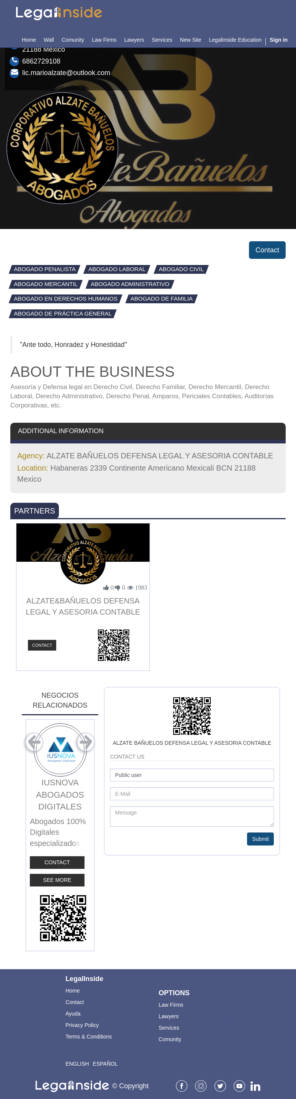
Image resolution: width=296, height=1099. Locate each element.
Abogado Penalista (44, 269)
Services (169, 1028)
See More (57, 880)
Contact (267, 250)
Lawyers (169, 1016)
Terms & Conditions (88, 1037)
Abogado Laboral (117, 269)
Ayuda (72, 1014)
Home (72, 991)
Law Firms (171, 1005)
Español (105, 1064)
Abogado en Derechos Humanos (65, 298)
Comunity (170, 1039)
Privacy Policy (82, 1025)
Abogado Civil (181, 269)
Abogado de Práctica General (63, 313)
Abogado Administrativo (130, 284)
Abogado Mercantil (46, 284)
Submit (260, 839)
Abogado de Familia (161, 298)
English (77, 1064)
